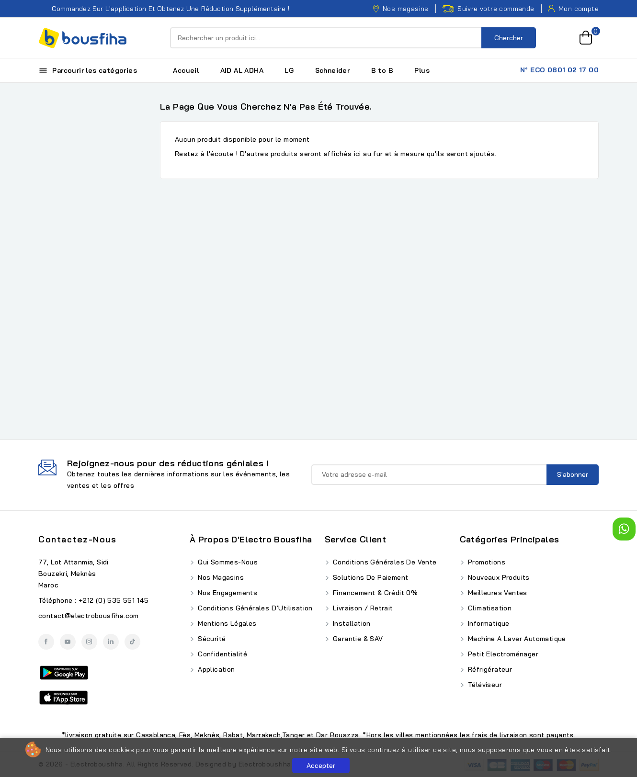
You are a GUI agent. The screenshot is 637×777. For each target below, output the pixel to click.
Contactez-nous (77, 539)
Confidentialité (221, 654)
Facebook (46, 642)
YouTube (68, 642)
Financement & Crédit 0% (374, 592)
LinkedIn (111, 642)
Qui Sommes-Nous (227, 562)
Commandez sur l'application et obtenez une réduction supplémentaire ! (163, 8)
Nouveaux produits (498, 577)
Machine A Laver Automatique (516, 638)
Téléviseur (484, 684)
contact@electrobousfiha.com (88, 615)
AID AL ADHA (241, 70)
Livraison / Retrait (362, 608)
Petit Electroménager (502, 654)
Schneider (332, 70)
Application (215, 669)
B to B (382, 70)
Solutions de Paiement (370, 577)
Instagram (89, 642)
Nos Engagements (226, 592)
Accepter (321, 765)
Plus (422, 70)
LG (289, 70)
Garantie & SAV (357, 638)
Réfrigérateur (489, 669)
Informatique (488, 623)
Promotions (485, 562)
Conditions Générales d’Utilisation (254, 608)
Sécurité (211, 638)
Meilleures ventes (496, 592)
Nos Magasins (220, 577)
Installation (351, 623)
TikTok (132, 642)
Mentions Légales (226, 623)
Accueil (186, 70)
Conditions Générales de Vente (384, 562)
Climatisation (489, 608)
